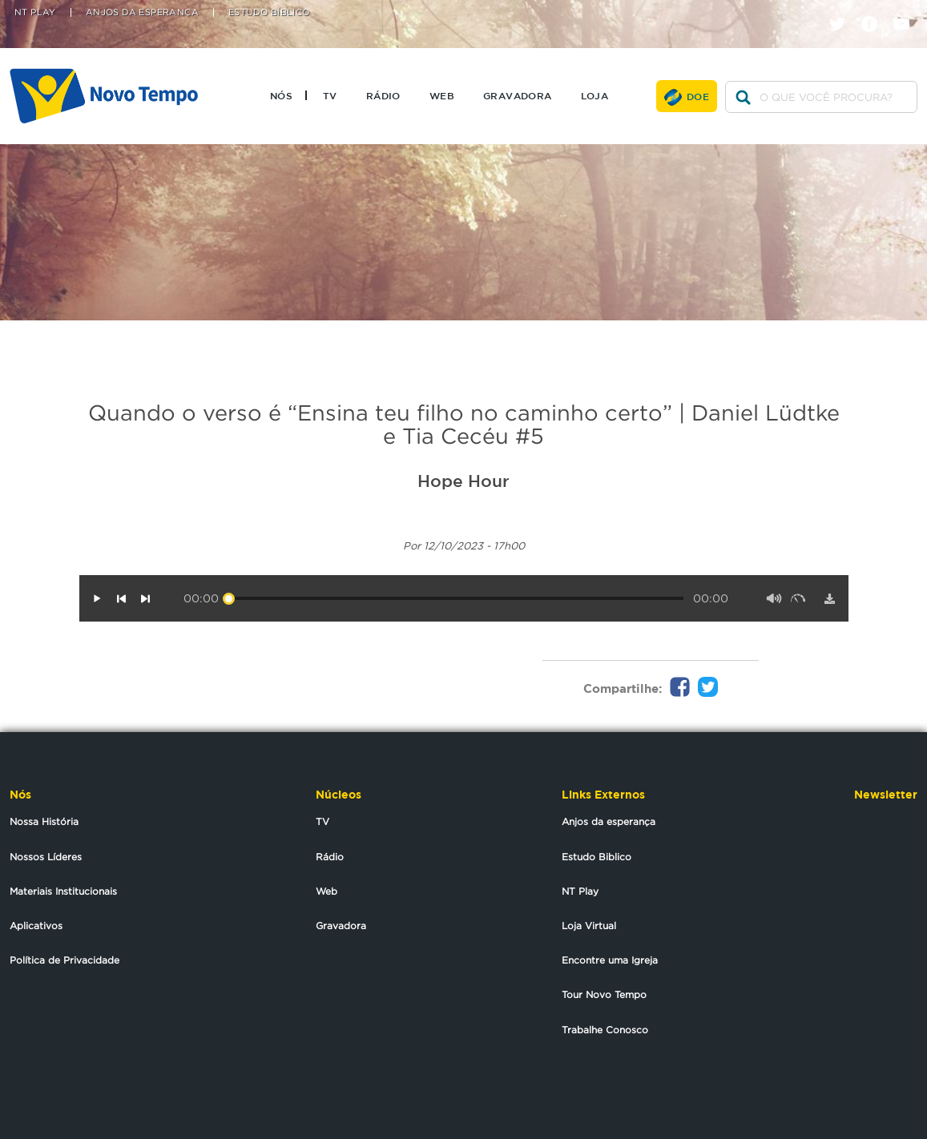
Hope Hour (463, 480)
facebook (875, 10)
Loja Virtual (589, 925)
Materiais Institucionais (63, 891)
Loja (595, 95)
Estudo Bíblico (269, 12)
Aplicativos (36, 925)
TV (330, 95)
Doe (698, 96)
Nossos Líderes (46, 856)
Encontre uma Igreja (610, 960)
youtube (907, 10)
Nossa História (44, 821)
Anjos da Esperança (142, 12)
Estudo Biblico (596, 856)
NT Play (35, 12)
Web (441, 95)
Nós (281, 95)
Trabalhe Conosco (605, 1029)
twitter (843, 10)
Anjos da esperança (608, 821)
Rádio (383, 95)
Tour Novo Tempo (604, 994)
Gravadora (517, 95)
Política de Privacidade (64, 960)
